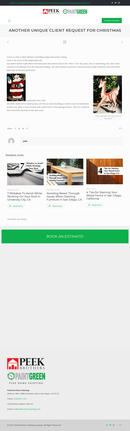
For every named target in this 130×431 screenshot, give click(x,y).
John (25, 141)
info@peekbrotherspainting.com (26, 409)
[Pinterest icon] (115, 3)
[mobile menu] (9, 21)
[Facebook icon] (112, 3)
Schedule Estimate (111, 20)
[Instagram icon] (119, 3)
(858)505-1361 (20, 398)
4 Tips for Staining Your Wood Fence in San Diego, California (104, 195)
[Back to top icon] (120, 425)
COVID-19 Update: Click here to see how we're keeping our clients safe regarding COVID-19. (50, 3)
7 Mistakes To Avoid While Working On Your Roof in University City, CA (24, 196)
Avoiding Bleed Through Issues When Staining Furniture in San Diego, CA (64, 196)
